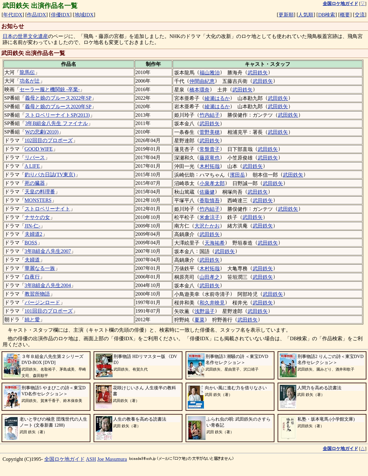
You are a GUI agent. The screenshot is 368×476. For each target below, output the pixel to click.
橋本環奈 (199, 89)
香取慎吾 (209, 200)
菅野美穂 (209, 132)
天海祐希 (215, 243)
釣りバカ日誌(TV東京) (50, 174)
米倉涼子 (209, 217)
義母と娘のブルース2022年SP (58, 98)
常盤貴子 (209, 149)
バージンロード (42, 302)
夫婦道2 (33, 234)
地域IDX (84, 14)
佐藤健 (207, 192)
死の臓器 (35, 183)
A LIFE (32, 166)
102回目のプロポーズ (49, 140)
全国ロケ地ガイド (64, 459)
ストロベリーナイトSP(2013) (57, 115)
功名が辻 (30, 81)
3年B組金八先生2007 (48, 251)
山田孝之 (209, 277)
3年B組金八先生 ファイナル (56, 123)
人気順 (305, 14)
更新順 (286, 14)
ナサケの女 (37, 217)
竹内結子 (209, 115)
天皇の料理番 (40, 191)
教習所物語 (37, 294)
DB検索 (326, 14)
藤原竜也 (209, 157)
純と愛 (32, 319)
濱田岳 (237, 175)
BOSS (31, 242)
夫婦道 (32, 259)
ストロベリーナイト (47, 208)
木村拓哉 (209, 166)
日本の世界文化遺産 (25, 36)
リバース (35, 157)
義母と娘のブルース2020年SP (58, 106)
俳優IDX (60, 14)
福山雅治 (209, 72)
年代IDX (12, 14)
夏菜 (199, 320)
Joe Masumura (112, 459)
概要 (345, 14)
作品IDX (36, 14)
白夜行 (32, 276)
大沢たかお (207, 226)
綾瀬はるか (217, 98)
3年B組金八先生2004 (48, 285)
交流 (360, 14)
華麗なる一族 (40, 268)
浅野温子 (204, 311)
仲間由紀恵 (202, 81)
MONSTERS (38, 200)
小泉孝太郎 (212, 183)
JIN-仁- (32, 226)
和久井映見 (212, 302)
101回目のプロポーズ (49, 311)
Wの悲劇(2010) (41, 132)
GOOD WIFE (39, 149)
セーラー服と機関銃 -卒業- (50, 89)
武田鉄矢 (258, 72)
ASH (91, 459)
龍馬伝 (27, 72)
